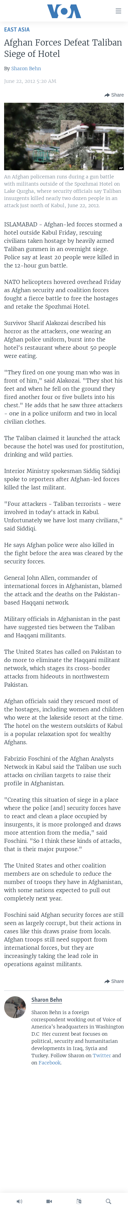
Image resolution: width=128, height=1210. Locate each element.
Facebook (49, 1063)
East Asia (17, 30)
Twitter (102, 1055)
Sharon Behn (26, 68)
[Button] (114, 95)
